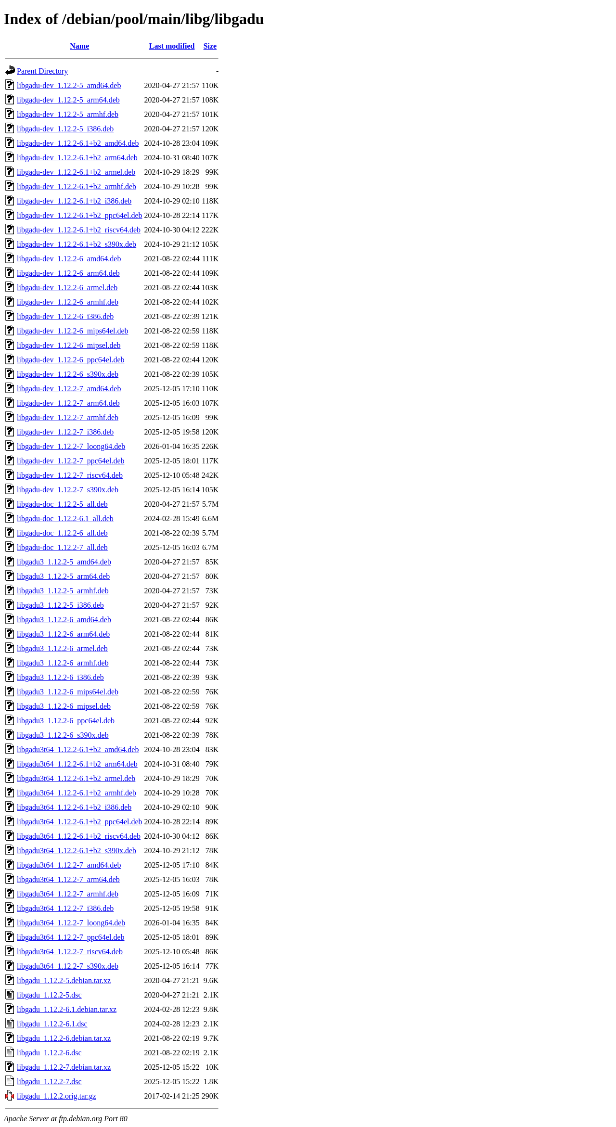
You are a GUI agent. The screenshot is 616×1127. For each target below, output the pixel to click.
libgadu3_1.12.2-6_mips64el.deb (67, 692)
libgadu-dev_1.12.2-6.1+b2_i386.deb (74, 201)
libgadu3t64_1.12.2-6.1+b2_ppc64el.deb (79, 822)
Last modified (172, 46)
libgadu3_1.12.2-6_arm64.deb (63, 634)
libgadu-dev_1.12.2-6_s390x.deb (67, 374)
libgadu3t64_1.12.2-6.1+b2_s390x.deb (76, 850)
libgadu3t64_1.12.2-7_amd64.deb (69, 865)
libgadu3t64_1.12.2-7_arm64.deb (68, 879)
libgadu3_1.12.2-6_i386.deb (60, 677)
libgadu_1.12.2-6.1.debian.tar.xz (66, 1009)
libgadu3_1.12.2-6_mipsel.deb (64, 706)
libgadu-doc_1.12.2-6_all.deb (62, 533)
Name (79, 46)
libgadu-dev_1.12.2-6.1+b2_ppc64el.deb (79, 215)
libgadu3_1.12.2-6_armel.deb (62, 648)
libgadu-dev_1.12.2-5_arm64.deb (68, 100)
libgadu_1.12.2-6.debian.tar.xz (64, 1038)
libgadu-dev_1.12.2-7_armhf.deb (67, 417)
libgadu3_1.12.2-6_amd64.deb (64, 619)
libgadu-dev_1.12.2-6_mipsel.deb (69, 345)
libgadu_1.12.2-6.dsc (49, 1053)
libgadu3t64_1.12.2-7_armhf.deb (67, 894)
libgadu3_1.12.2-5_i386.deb (60, 605)
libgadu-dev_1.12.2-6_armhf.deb (67, 302)
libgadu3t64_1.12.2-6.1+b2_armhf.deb (76, 793)
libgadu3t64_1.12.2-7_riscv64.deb (70, 952)
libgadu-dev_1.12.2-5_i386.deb (65, 129)
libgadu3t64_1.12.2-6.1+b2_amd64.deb (78, 749)
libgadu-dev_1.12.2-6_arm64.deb (68, 273)
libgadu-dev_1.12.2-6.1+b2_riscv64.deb (79, 230)
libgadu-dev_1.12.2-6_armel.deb (67, 287)
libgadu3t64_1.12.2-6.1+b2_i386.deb (74, 807)
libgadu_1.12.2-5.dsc (49, 995)
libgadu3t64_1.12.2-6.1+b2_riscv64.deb (79, 836)
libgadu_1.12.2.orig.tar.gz (56, 1096)
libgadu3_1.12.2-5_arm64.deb (63, 576)
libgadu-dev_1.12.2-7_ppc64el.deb (71, 461)
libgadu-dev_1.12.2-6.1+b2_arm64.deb (77, 158)
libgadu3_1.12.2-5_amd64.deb (64, 562)
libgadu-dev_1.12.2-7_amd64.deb (69, 388)
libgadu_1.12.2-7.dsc (49, 1081)
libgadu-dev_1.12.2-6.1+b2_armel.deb (76, 172)
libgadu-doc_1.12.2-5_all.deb (62, 504)
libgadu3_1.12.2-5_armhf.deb (63, 591)
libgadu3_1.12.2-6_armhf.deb (63, 663)
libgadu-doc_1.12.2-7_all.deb (62, 547)
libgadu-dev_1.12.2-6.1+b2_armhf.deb (76, 186)
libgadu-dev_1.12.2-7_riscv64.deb (70, 475)
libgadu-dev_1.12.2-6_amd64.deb (69, 259)
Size (210, 46)
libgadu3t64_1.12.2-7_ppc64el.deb (71, 937)
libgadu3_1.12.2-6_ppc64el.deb (66, 721)
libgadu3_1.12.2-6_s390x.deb (63, 735)
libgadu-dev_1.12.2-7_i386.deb (65, 432)
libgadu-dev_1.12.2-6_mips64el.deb (72, 331)
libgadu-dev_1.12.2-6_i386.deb (65, 316)
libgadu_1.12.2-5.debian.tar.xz (64, 980)
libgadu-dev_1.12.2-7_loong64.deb (71, 446)
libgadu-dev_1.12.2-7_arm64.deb (68, 403)
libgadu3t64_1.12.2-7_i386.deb (65, 908)
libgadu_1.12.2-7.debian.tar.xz (64, 1067)
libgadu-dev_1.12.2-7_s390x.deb (67, 490)
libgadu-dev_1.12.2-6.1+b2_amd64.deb (78, 143)
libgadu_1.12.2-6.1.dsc (52, 1024)
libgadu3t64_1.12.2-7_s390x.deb (67, 966)
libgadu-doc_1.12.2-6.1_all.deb (65, 518)
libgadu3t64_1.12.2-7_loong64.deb (71, 923)
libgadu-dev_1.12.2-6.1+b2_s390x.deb (76, 244)
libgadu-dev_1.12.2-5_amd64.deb (69, 85)
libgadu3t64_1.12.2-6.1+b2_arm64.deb (77, 764)
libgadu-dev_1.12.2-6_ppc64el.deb (71, 360)
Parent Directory (42, 71)
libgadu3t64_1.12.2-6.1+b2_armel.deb (76, 778)
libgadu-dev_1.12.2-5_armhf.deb (67, 114)
